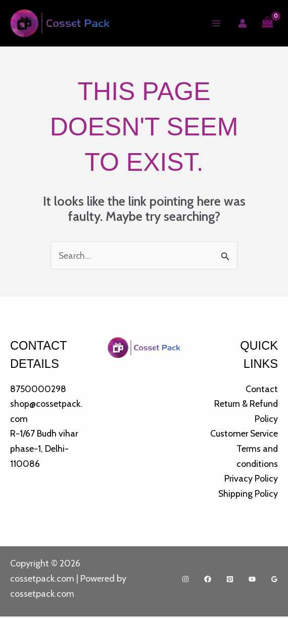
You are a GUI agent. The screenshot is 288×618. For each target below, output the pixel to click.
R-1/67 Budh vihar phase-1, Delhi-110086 (44, 449)
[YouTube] (252, 581)
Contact (262, 389)
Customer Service (243, 434)
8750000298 (38, 389)
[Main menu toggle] (216, 23)
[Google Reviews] (274, 581)
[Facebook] (207, 581)
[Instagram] (185, 581)
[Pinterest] (229, 581)
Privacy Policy (251, 479)
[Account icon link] (242, 23)
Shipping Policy (248, 494)
